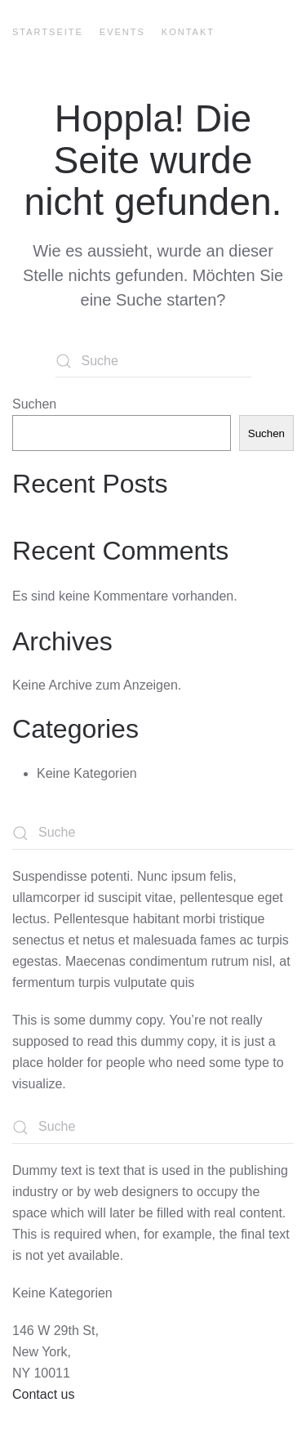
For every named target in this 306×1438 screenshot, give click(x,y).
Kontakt (188, 32)
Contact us (43, 1394)
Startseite (47, 32)
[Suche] (153, 361)
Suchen (34, 404)
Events (122, 32)
